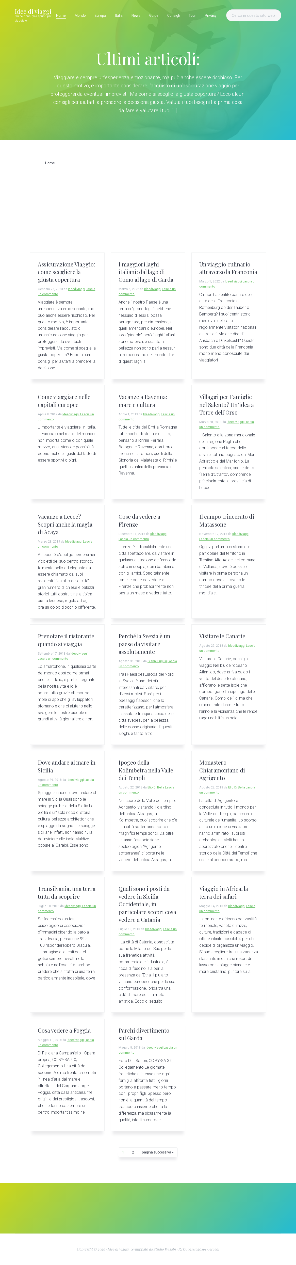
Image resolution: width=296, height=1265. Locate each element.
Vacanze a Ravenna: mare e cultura (143, 400)
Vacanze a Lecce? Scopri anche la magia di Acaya (65, 524)
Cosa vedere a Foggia (64, 1030)
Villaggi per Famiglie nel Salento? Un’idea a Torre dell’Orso (226, 404)
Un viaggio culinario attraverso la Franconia (228, 268)
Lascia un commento (134, 539)
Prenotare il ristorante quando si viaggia (66, 639)
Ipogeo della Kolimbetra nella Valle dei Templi (146, 770)
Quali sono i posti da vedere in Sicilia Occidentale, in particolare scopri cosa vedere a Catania (147, 904)
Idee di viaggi (33, 11)
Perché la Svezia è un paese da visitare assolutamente (144, 643)
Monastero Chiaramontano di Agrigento (222, 770)
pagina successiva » (158, 1153)
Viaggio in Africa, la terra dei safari (223, 892)
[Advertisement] (148, 214)
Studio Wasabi (164, 1249)
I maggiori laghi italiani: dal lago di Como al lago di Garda (146, 271)
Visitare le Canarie (222, 636)
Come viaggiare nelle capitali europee (64, 400)
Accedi (213, 1249)
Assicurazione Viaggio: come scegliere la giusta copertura (66, 271)
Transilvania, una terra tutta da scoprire (66, 892)
